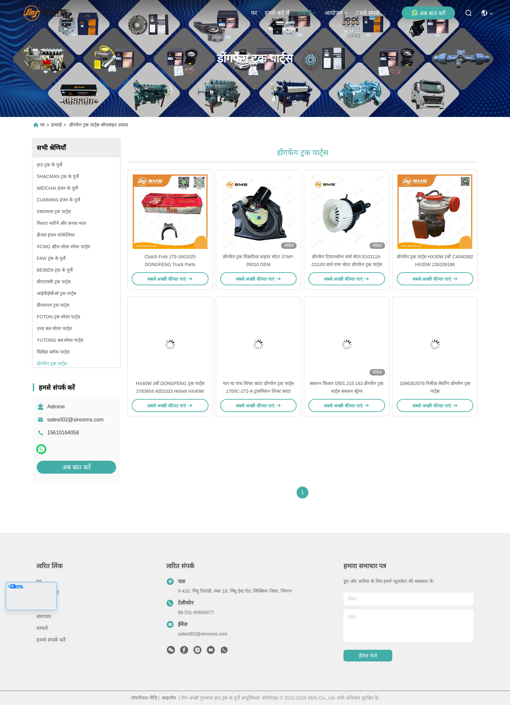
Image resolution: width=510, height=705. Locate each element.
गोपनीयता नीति (144, 697)
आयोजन (336, 13)
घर (254, 13)
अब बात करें (428, 13)
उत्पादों (307, 13)
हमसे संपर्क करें (371, 13)
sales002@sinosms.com (75, 419)
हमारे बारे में (277, 13)
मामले (42, 628)
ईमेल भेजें (368, 656)
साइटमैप (169, 697)
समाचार (43, 616)
